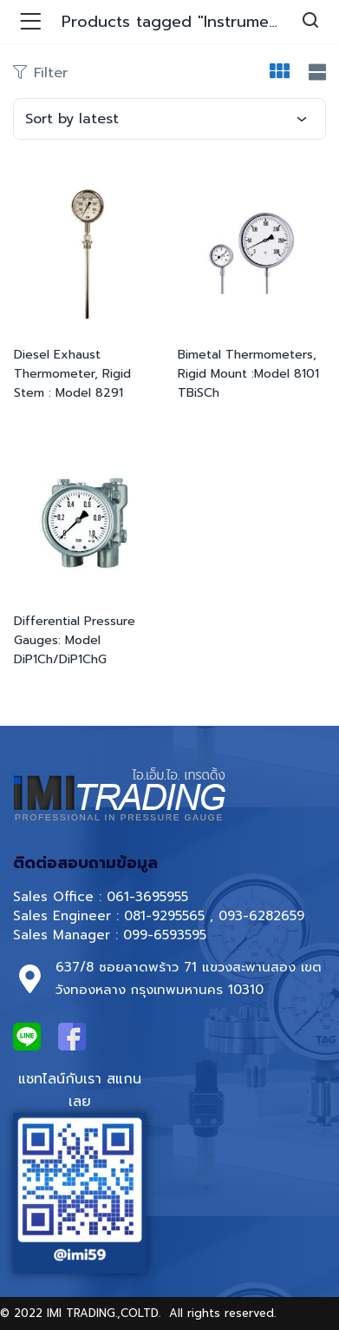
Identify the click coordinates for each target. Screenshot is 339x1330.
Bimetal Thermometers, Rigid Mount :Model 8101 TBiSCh (248, 374)
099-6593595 (167, 935)
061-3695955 (147, 896)
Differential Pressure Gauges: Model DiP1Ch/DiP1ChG (74, 640)
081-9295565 (164, 915)
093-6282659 (261, 915)
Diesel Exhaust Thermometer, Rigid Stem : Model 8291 (72, 374)
